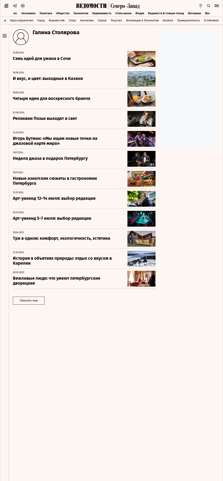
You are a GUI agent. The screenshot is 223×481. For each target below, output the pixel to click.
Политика (46, 13)
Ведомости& (57, 20)
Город (41, 20)
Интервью (194, 13)
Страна (102, 20)
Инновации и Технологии (142, 20)
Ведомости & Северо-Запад (166, 13)
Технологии (80, 13)
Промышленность (188, 20)
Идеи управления (21, 20)
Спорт (72, 20)
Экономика (28, 13)
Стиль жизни (123, 13)
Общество (62, 13)
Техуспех (116, 20)
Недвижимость (101, 13)
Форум (139, 13)
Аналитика (87, 20)
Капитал (168, 20)
